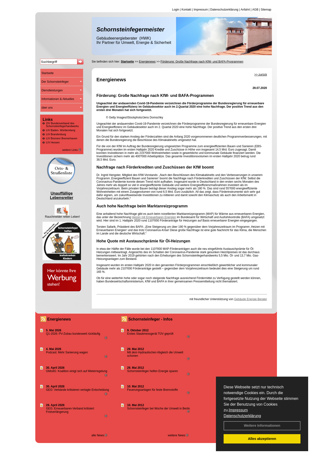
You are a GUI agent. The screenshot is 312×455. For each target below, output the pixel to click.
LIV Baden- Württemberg (60, 130)
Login (175, 9)
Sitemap (266, 9)
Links (48, 119)
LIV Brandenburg (56, 134)
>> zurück (260, 74)
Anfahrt (245, 9)
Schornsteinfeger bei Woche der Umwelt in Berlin (158, 408)
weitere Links (71, 149)
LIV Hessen (53, 142)
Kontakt (186, 9)
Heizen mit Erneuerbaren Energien (154, 217)
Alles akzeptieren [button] (262, 439)
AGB (255, 9)
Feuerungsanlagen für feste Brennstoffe (152, 389)
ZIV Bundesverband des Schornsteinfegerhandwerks (62, 125)
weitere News (178, 435)
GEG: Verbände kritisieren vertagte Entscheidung (77, 389)
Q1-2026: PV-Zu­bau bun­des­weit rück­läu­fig (73, 333)
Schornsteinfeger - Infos (150, 319)
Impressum (238, 410)
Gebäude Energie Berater (250, 299)
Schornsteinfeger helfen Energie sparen (152, 371)
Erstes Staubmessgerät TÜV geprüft (150, 333)
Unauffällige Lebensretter (61, 195)
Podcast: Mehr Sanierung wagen (67, 352)
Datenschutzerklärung (242, 416)
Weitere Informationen (262, 425)
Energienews (59, 319)
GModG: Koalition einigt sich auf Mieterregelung (76, 371)
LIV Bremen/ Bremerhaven (61, 138)
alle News (99, 435)
